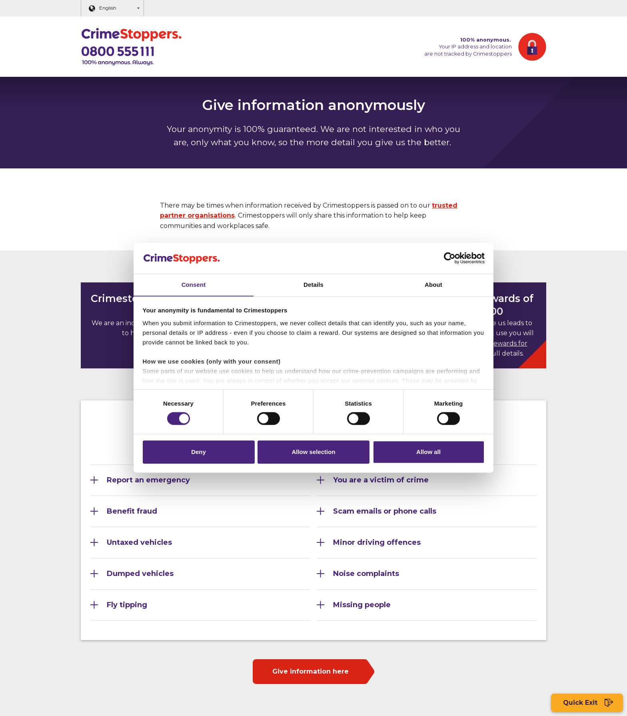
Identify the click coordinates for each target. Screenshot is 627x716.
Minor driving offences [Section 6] (377, 542)
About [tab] (433, 284)
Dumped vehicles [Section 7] (140, 573)
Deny (198, 452)
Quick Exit (587, 703)
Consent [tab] (194, 284)
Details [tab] (313, 284)
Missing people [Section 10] (362, 604)
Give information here (310, 671)
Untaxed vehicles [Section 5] (139, 542)
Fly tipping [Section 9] (127, 604)
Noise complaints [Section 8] (366, 573)
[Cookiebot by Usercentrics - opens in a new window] (450, 258)
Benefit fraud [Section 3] (132, 511)
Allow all (428, 452)
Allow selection (313, 452)
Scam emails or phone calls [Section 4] (384, 511)
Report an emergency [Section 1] (148, 480)
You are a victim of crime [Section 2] (381, 480)
